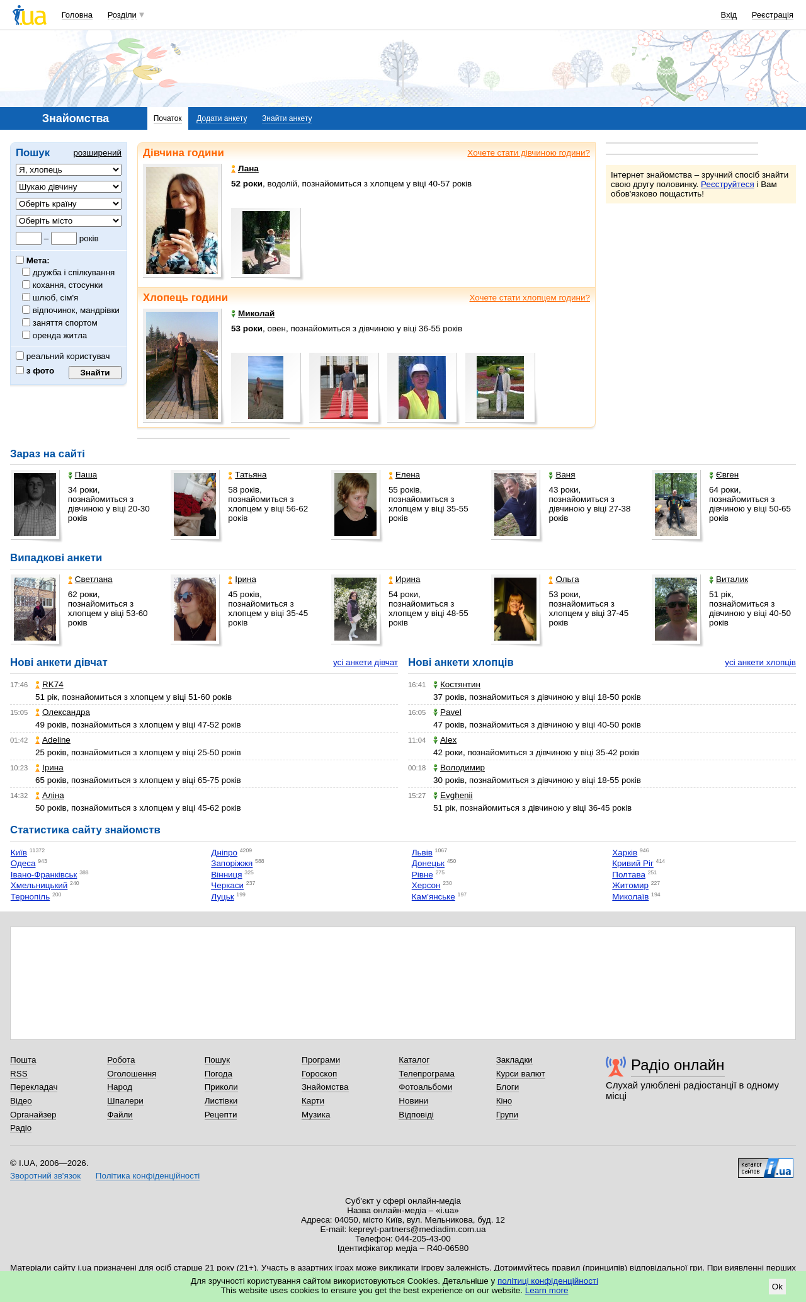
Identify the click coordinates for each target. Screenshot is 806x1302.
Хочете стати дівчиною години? (528, 152)
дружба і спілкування (74, 272)
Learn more (547, 1290)
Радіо (20, 1128)
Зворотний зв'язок (45, 1175)
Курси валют (520, 1073)
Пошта (23, 1060)
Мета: (33, 260)
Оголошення (131, 1073)
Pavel (447, 712)
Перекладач (33, 1087)
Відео (21, 1100)
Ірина (242, 579)
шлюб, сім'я (55, 297)
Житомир (630, 886)
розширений (97, 152)
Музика (316, 1114)
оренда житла (60, 335)
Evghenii (453, 795)
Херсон (426, 886)
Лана (245, 168)
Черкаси (227, 886)
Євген (724, 474)
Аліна (49, 795)
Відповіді (416, 1114)
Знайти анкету (287, 118)
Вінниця (226, 874)
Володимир (459, 767)
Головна (77, 15)
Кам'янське (433, 896)
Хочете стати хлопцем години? (529, 297)
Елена (404, 474)
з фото (35, 370)
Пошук (217, 1060)
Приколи (221, 1087)
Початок (168, 118)
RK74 (49, 684)
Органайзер (33, 1114)
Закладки (514, 1060)
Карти (313, 1100)
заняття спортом (65, 323)
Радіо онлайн (678, 1064)
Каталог (414, 1060)
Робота (121, 1060)
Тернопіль (30, 896)
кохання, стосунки (68, 285)
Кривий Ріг (633, 864)
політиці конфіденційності (547, 1281)
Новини (413, 1100)
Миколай (253, 313)
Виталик (728, 579)
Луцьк (222, 896)
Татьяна (247, 474)
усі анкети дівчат (365, 662)
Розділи (122, 15)
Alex (445, 740)
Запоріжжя (232, 864)
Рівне (422, 874)
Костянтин (456, 684)
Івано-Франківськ (44, 874)
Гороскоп (319, 1073)
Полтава (628, 874)
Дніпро (224, 852)
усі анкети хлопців (760, 662)
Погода (218, 1073)
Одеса (23, 864)
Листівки (221, 1100)
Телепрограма (427, 1073)
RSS (19, 1073)
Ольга (563, 579)
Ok (777, 1286)
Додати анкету (221, 118)
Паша (82, 474)
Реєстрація (772, 15)
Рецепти (221, 1114)
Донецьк (428, 864)
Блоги (507, 1087)
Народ (119, 1087)
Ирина (405, 579)
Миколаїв (630, 896)
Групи (507, 1114)
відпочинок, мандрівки (76, 310)
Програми (321, 1060)
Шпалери (125, 1100)
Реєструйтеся (727, 184)
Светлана (90, 579)
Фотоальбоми (425, 1087)
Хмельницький (39, 886)
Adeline (53, 740)
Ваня (561, 474)
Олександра (62, 712)
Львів (422, 852)
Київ (19, 852)
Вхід (729, 15)
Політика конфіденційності (148, 1175)
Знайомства (325, 1087)
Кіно (504, 1100)
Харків (624, 852)
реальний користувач (63, 356)
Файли (120, 1114)
